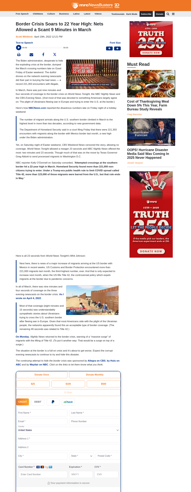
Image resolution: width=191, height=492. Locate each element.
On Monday (22, 336)
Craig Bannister (134, 114)
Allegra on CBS (96, 360)
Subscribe (146, 14)
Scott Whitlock (24, 36)
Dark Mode (131, 14)
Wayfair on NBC (39, 364)
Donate (159, 14)
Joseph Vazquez (135, 163)
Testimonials (118, 14)
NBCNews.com (37, 108)
